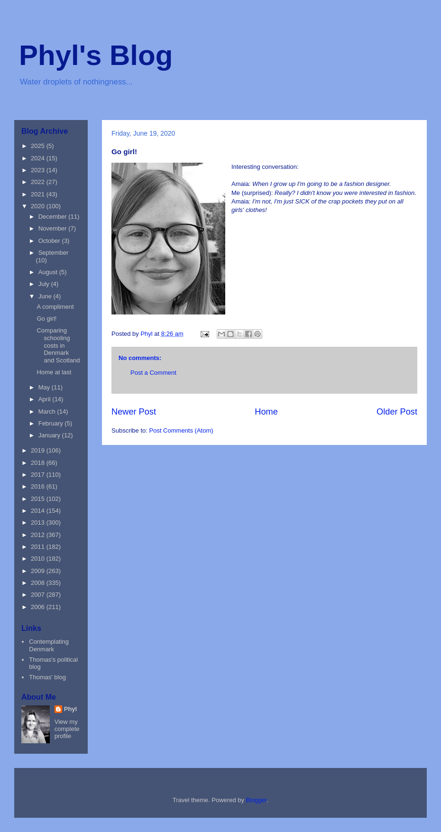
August (48, 272)
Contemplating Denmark (49, 645)
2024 (38, 158)
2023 (38, 170)
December (53, 216)
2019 (38, 450)
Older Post (397, 411)
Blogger (256, 800)
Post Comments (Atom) (181, 430)
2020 (38, 206)
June (46, 296)
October (50, 240)
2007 (38, 594)
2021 (38, 194)
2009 (38, 570)
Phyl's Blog (96, 55)
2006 (38, 606)
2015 (38, 498)
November (53, 228)
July (44, 283)
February (51, 423)
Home (266, 411)
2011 (38, 546)
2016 (38, 486)
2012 (38, 534)
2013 (38, 522)
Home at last (54, 372)
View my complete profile (67, 729)
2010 (38, 558)
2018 (38, 462)
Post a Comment (153, 372)
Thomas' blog (47, 677)
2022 (38, 181)
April (45, 399)
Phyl (70, 708)
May (45, 387)
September (53, 252)
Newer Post (133, 411)
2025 (38, 145)
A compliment (55, 306)
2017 (38, 474)
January (50, 435)
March (47, 411)
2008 (38, 582)
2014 (38, 510)
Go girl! (46, 318)
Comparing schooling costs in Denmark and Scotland (58, 345)
